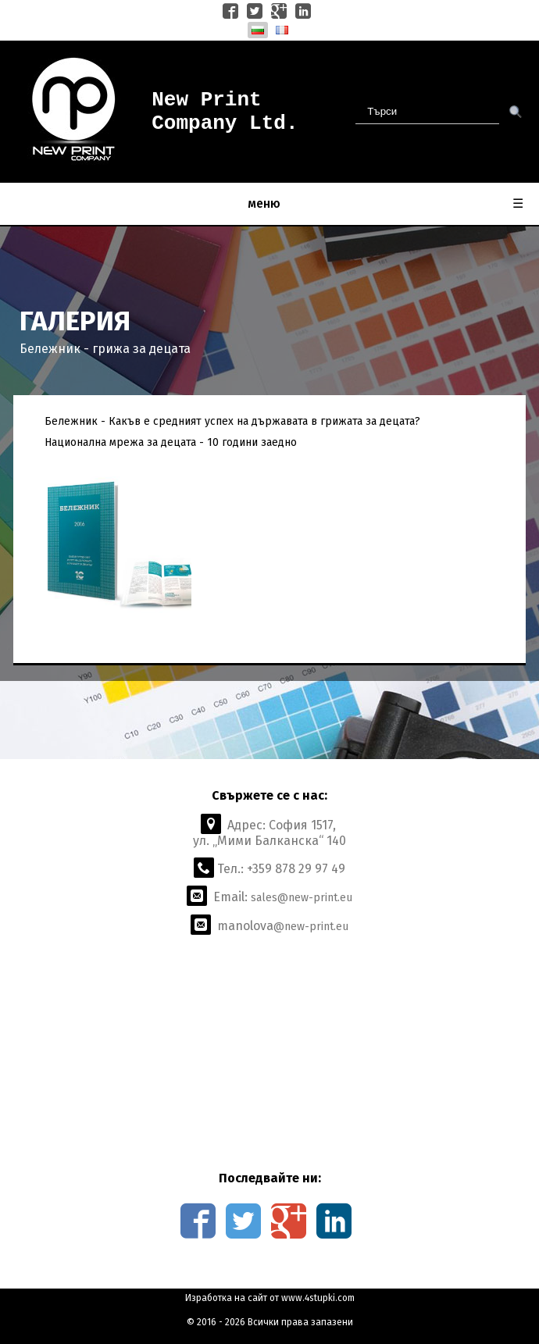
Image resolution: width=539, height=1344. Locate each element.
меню (385, 204)
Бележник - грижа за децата (105, 348)
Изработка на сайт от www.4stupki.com (270, 1297)
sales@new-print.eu (301, 897)
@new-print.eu (310, 926)
